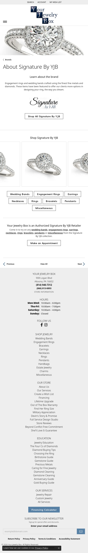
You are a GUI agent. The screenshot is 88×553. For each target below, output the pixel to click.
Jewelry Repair (44, 494)
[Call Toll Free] (44, 288)
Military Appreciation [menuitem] (44, 412)
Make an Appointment (44, 243)
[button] (30, 2)
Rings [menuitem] (44, 356)
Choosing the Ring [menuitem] (44, 453)
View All (43, 264)
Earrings (73, 194)
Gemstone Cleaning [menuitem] (44, 475)
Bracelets (51, 201)
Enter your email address (44, 525)
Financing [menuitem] (44, 397)
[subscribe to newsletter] (81, 531)
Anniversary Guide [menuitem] (44, 479)
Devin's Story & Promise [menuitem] (44, 416)
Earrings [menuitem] (44, 349)
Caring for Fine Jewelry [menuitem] (44, 468)
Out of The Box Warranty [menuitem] (44, 405)
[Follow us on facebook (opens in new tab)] (42, 325)
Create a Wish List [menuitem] (44, 394)
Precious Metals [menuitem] (44, 464)
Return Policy (14, 539)
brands (8, 59)
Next (80, 264)
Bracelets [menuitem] (44, 345)
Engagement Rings (48, 194)
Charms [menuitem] (44, 371)
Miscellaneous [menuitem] (44, 374)
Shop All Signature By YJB (44, 116)
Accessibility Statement (69, 539)
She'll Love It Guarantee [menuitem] (44, 430)
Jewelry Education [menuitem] (44, 442)
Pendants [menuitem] (44, 360)
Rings (34, 201)
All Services (44, 502)
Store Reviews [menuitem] (44, 423)
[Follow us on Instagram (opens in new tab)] (45, 325)
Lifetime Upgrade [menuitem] (44, 401)
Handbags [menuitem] (44, 364)
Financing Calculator (44, 509)
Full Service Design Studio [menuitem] (44, 419)
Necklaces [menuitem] (44, 353)
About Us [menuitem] (44, 386)
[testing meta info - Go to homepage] (44, 15)
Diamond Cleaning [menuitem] (44, 471)
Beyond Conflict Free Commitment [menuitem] (44, 426)
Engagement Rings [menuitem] (44, 342)
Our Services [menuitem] (44, 390)
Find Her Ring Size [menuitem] (44, 408)
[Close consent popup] (59, 548)
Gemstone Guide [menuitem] (44, 460)
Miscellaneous (44, 208)
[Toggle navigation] (5, 22)
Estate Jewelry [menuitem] (43, 367)
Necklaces (18, 201)
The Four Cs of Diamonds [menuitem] (44, 446)
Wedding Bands (19, 194)
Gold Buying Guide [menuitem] (44, 482)
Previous (10, 264)
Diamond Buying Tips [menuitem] (44, 450)
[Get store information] (44, 292)
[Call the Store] (44, 284)
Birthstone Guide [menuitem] (44, 457)
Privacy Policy (29, 539)
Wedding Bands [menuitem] (44, 338)
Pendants (70, 201)
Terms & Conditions (47, 539)
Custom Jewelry (44, 498)
